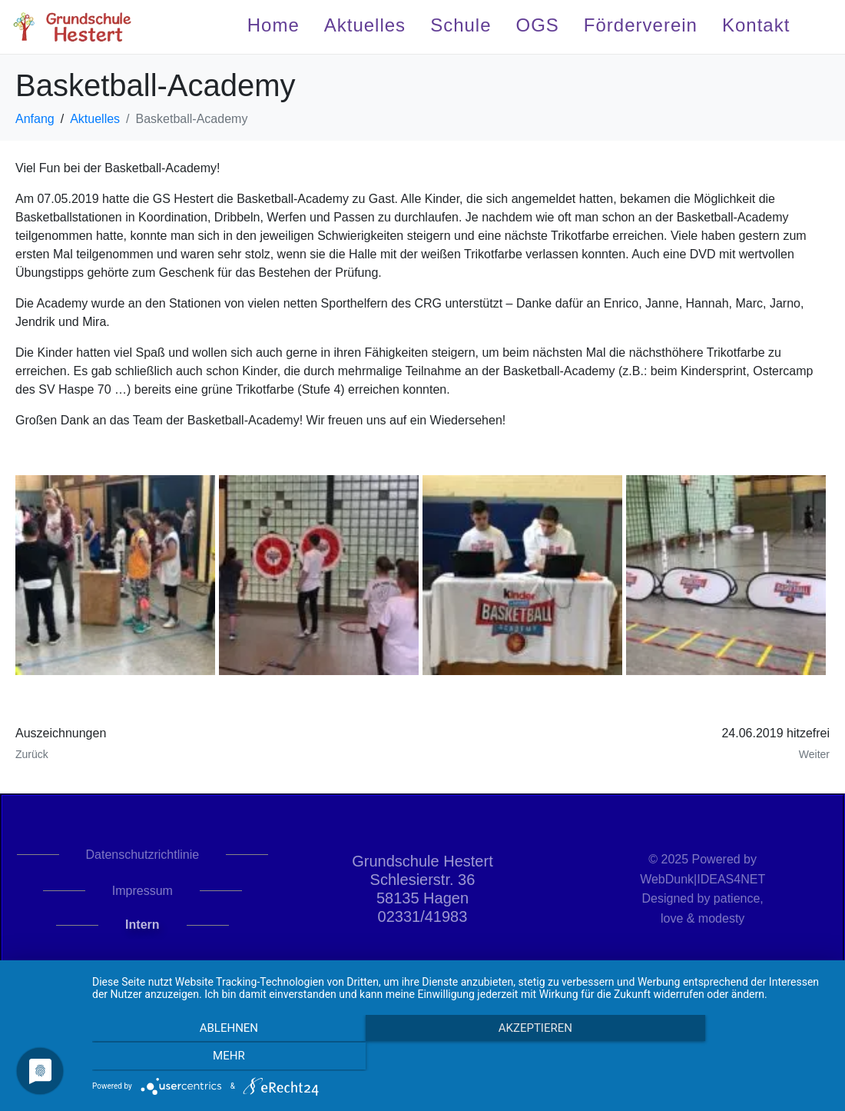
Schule (460, 25)
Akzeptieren (461, 1058)
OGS (537, 25)
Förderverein (641, 25)
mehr (719, 1058)
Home (273, 25)
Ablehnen (203, 1058)
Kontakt (756, 25)
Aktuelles (365, 25)
